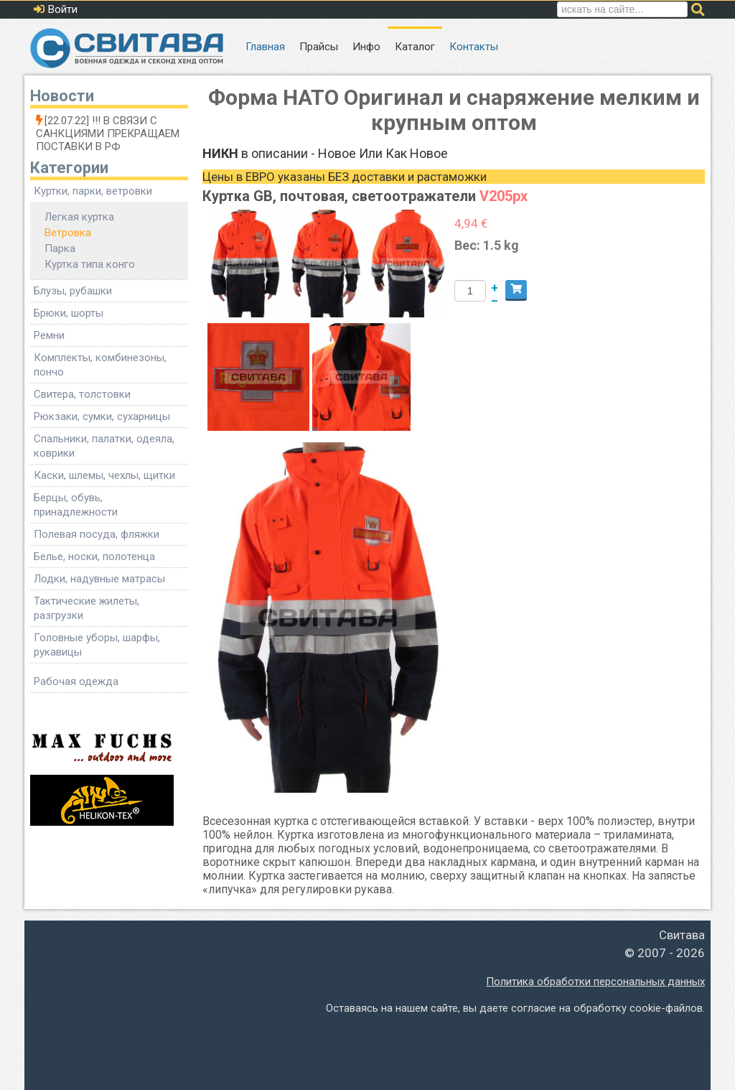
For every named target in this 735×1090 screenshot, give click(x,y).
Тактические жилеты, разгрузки (86, 608)
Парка (60, 248)
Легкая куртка (79, 216)
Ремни (49, 335)
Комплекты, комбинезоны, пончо (100, 364)
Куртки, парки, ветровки (93, 191)
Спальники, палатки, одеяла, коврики (104, 446)
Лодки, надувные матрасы (99, 578)
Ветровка (68, 232)
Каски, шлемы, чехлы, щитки (104, 475)
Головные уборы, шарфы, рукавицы (97, 644)
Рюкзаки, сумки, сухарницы (102, 416)
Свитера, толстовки (82, 394)
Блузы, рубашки (73, 290)
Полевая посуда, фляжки (96, 534)
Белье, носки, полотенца (94, 556)
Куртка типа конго (90, 264)
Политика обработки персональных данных (595, 981)
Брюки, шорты (68, 313)
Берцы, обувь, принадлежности (76, 504)
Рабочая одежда (76, 681)
